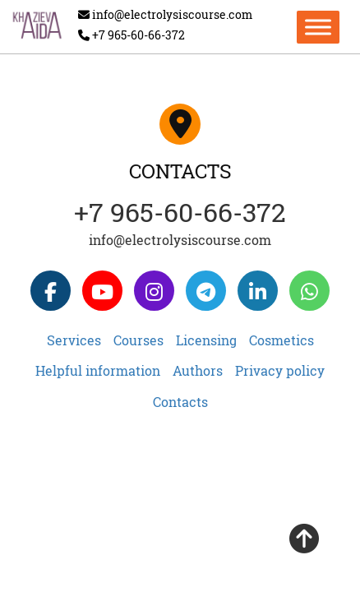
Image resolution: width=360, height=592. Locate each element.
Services (74, 340)
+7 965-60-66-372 (180, 211)
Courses (138, 340)
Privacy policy (280, 370)
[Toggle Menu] (318, 27)
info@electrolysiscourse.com (180, 239)
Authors (198, 370)
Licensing (206, 340)
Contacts (180, 401)
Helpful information (97, 370)
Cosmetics (281, 340)
